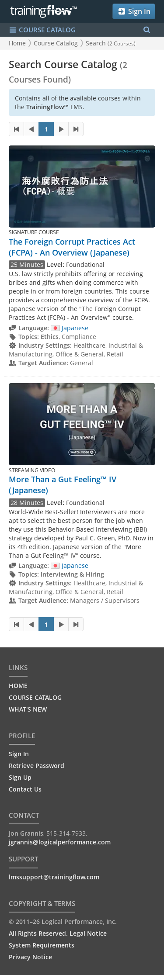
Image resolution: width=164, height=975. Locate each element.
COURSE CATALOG (35, 697)
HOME (18, 685)
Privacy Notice (30, 957)
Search (111, 43)
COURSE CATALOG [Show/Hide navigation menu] (42, 30)
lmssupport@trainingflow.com (54, 877)
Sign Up (20, 777)
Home (17, 43)
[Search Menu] (146, 30)
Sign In (134, 11)
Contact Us (25, 789)
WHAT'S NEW (28, 709)
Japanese (69, 328)
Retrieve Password (36, 765)
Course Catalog (56, 43)
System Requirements (41, 945)
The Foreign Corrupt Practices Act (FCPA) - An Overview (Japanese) (72, 247)
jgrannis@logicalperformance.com (60, 842)
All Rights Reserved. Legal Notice (58, 933)
